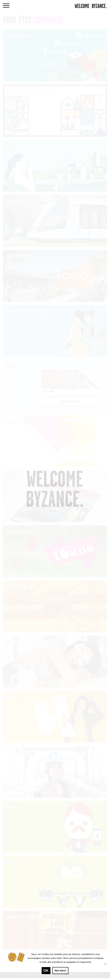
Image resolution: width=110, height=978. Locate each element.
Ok (46, 971)
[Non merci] (105, 964)
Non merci (60, 970)
